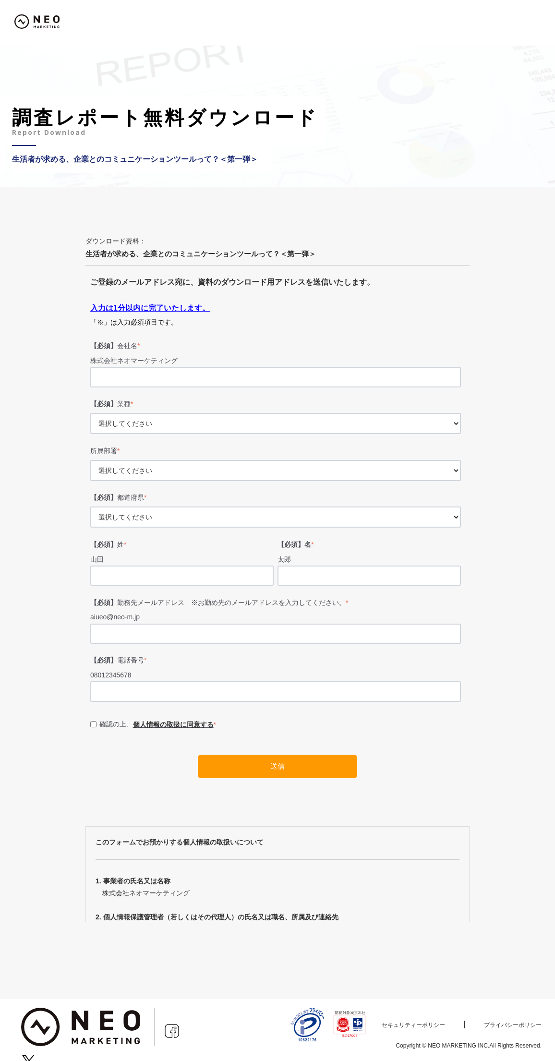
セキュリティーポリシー (413, 1025)
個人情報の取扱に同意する (173, 724)
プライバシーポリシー (513, 1025)
